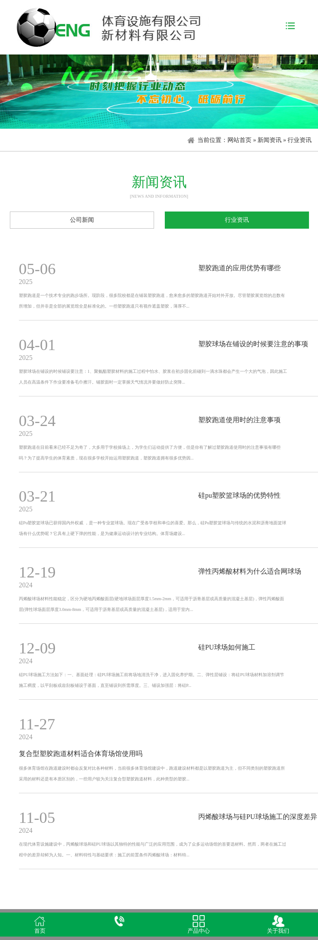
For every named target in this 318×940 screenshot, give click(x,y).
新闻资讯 (269, 140)
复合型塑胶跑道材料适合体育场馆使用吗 (80, 753)
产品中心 (199, 931)
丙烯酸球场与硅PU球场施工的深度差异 (257, 816)
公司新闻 (82, 220)
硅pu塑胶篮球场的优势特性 (239, 495)
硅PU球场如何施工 (226, 647)
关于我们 (278, 931)
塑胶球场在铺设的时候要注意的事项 (253, 344)
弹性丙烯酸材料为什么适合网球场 (249, 571)
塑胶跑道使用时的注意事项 (239, 419)
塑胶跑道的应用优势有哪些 (239, 268)
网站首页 (239, 140)
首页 (39, 931)
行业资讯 (237, 220)
